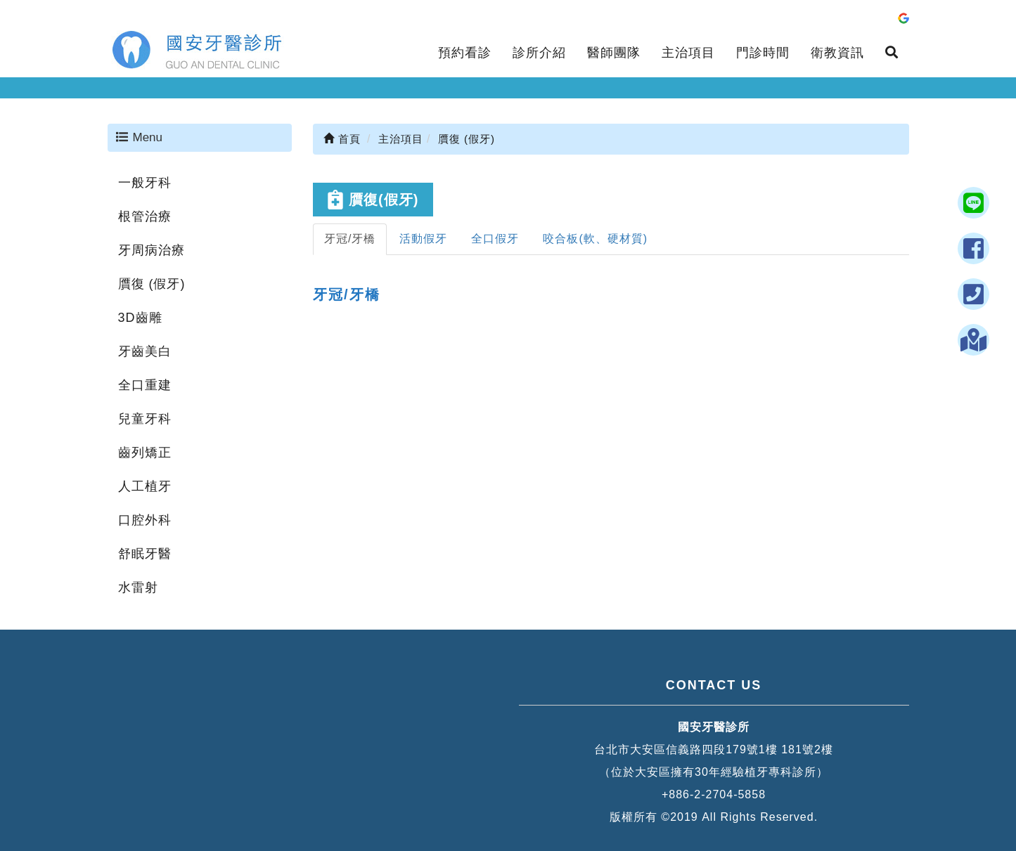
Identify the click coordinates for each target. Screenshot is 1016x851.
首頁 (342, 139)
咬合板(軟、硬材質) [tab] (595, 239)
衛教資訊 (837, 53)
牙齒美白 (145, 351)
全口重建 (145, 385)
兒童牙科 (145, 419)
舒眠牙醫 (145, 554)
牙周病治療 (151, 250)
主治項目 (688, 53)
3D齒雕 (140, 318)
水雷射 (138, 587)
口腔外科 (145, 520)
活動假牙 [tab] (423, 239)
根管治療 (145, 216)
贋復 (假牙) (152, 284)
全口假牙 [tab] (495, 239)
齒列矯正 (145, 453)
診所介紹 (539, 53)
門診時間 (763, 53)
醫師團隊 (614, 53)
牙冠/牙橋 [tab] (349, 239)
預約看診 (464, 53)
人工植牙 (145, 486)
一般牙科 (145, 183)
